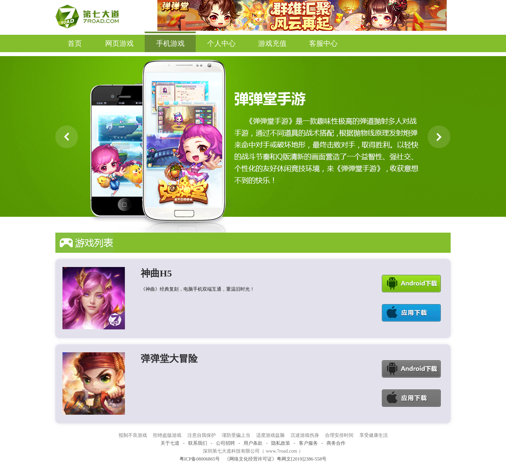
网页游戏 (119, 43)
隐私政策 (280, 443)
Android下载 (411, 283)
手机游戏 (170, 41)
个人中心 (221, 43)
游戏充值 (272, 43)
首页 (75, 43)
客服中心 (323, 43)
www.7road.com (281, 451)
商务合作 (336, 443)
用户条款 (253, 443)
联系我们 (197, 443)
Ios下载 (411, 312)
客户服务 (308, 443)
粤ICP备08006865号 (199, 459)
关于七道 (169, 443)
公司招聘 (225, 443)
